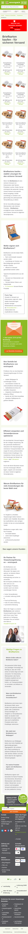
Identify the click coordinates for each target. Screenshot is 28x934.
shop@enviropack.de (10, 623)
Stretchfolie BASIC (17, 909)
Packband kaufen (5, 905)
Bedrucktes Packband (17, 913)
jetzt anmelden (14, 811)
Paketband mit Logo (18, 905)
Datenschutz (15, 928)
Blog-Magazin (6, 862)
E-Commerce (9, 286)
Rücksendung (6, 853)
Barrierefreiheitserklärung (20, 932)
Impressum (7, 928)
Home (2, 15)
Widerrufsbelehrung (7, 932)
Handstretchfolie (19, 917)
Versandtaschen (11, 307)
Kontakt (18, 839)
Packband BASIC (5, 922)
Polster (6, 459)
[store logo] (14, 2)
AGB (22, 928)
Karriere (4, 867)
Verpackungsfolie (7, 909)
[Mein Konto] (22, 2)
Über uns (5, 865)
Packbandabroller (6, 918)
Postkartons (20, 15)
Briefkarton (3, 17)
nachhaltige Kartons (5, 913)
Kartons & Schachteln (10, 15)
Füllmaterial (15, 459)
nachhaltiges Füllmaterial (18, 922)
